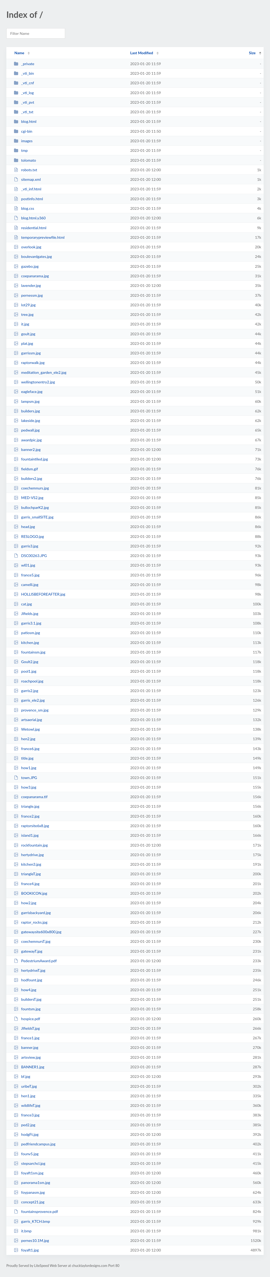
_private (24, 63)
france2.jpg (26, 816)
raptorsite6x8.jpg (31, 825)
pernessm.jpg (28, 295)
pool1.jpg (25, 671)
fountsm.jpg (27, 1009)
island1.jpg (26, 835)
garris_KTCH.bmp (32, 1221)
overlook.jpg (27, 247)
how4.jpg (25, 989)
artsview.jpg (27, 1057)
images (23, 141)
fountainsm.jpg (29, 652)
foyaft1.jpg (26, 1250)
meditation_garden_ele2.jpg (40, 372)
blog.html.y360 (30, 218)
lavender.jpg (27, 285)
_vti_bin (24, 73)
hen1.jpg (24, 1096)
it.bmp (23, 1231)
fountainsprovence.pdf (36, 1211)
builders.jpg (27, 411)
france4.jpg (26, 883)
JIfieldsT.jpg (27, 1028)
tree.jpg (23, 314)
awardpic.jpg (28, 440)
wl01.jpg (24, 565)
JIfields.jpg (26, 613)
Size (252, 53)
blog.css (24, 208)
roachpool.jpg (28, 681)
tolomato (25, 160)
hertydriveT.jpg (29, 970)
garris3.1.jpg (27, 623)
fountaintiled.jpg (31, 459)
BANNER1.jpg (29, 1067)
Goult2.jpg (26, 661)
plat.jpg (23, 343)
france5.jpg (26, 575)
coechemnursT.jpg (32, 941)
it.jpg (21, 324)
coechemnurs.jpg (31, 488)
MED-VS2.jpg (28, 497)
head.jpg (24, 526)
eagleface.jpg (28, 391)
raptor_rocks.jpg (31, 922)
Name (19, 53)
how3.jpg (25, 787)
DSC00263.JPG (30, 555)
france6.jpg (26, 748)
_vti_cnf (24, 83)
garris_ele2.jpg (29, 700)
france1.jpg (26, 1038)
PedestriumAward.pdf (35, 960)
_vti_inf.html (27, 189)
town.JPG (25, 777)
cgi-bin (23, 131)
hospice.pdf (27, 1018)
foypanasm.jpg (29, 1192)
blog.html (25, 121)
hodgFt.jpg (26, 1134)
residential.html (30, 227)
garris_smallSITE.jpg (33, 517)
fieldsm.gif (26, 469)
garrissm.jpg (27, 353)
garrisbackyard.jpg (32, 912)
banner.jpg (26, 1047)
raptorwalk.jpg (29, 362)
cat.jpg (23, 604)
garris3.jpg (26, 546)
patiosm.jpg (27, 632)
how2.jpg (25, 903)
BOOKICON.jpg (30, 893)
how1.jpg (25, 767)
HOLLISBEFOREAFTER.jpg (39, 594)
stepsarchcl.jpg (29, 1163)
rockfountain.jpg (31, 845)
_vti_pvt (24, 102)
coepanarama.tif (31, 796)
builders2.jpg (28, 478)
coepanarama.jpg (31, 276)
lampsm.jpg (27, 401)
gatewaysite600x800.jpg (37, 932)
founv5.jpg (26, 1154)
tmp (21, 150)
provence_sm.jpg (31, 710)
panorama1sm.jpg (32, 1182)
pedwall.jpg (27, 430)
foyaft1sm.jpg (28, 1173)
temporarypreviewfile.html (39, 237)
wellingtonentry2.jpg (34, 382)
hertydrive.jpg (29, 854)
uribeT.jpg (25, 1086)
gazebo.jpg (26, 266)
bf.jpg (22, 1076)
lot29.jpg (25, 305)
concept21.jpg (29, 1202)
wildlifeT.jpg (27, 1105)
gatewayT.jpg (28, 951)
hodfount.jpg (28, 980)
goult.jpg (24, 334)
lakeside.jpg (27, 420)
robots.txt (25, 170)
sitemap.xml (27, 179)
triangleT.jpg (27, 874)
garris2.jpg (26, 690)
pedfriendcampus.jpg (34, 1144)
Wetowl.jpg (27, 729)
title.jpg (23, 758)
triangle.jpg (26, 806)
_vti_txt (23, 112)
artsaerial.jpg (28, 719)
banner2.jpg (27, 449)
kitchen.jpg (26, 642)
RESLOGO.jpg (29, 536)
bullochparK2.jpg (31, 507)
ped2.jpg (24, 1125)
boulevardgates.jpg (33, 256)
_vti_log (24, 92)
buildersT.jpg (27, 999)
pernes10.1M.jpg (31, 1240)
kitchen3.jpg (27, 864)
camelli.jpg (26, 584)
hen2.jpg (24, 738)
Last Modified (141, 53)
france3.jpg (26, 1115)
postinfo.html (28, 198)
